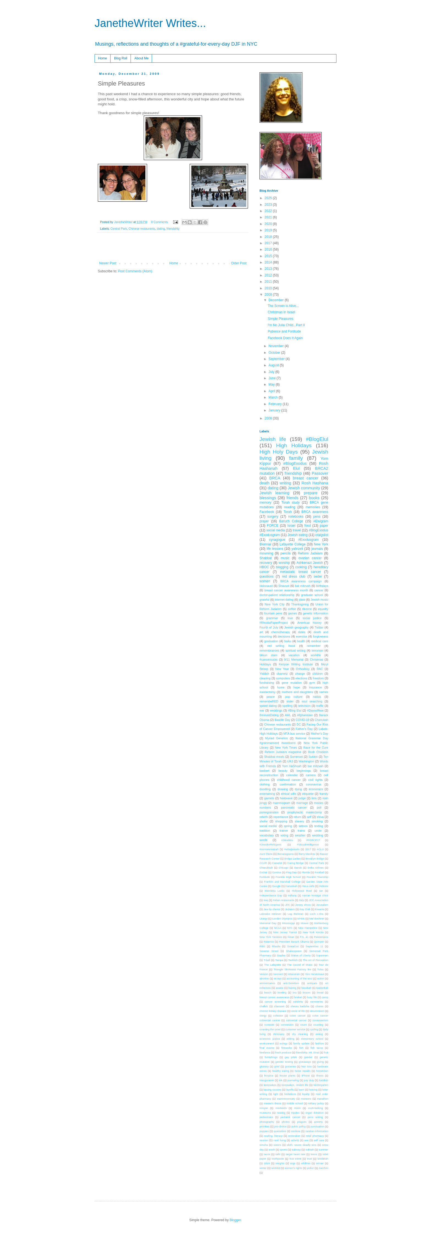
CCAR (263, 862)
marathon (322, 1098)
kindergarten (321, 1084)
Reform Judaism (310, 553)
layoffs (290, 1089)
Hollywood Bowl (302, 890)
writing (285, 483)
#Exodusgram (308, 540)
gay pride (291, 1057)
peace (271, 696)
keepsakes (270, 1084)
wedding (317, 835)
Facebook (266, 512)
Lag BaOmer (295, 913)
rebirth (263, 817)
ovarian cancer (310, 558)
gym (312, 682)
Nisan (291, 936)
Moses (304, 923)
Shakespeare (294, 950)
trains (301, 830)
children (317, 673)
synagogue (277, 540)
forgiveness (320, 636)
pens (316, 516)
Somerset (296, 756)
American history (309, 622)
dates (301, 632)
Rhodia (276, 946)
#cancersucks (268, 659)
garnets (269, 798)
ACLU (320, 849)
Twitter (319, 627)
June (273, 378)
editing (290, 1038)
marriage (302, 802)
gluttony (264, 1066)
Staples (281, 955)
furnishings (271, 1057)
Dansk (298, 867)
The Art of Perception (315, 960)
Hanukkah (291, 886)
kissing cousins (272, 1089)
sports (283, 1149)
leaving (313, 1089)
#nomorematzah (268, 849)
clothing (264, 784)
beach (267, 992)
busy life (312, 997)
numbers (265, 807)
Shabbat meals (274, 756)
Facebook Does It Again (285, 338)
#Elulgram (320, 521)
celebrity (298, 1001)
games (292, 613)
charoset (279, 1006)
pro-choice (280, 1126)
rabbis (317, 696)
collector (278, 1015)
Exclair (263, 872)
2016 (269, 249)
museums (265, 1112)
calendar (291, 775)
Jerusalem (322, 904)
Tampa (279, 960)
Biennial (265, 544)
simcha (263, 1144)
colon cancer (298, 1015)
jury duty (309, 1080)
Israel (291, 526)
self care (319, 1140)
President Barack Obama (294, 941)
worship (284, 563)
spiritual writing (295, 650)
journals (317, 549)
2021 (269, 217)
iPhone (306, 1075)
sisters (277, 1144)
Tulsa (320, 969)
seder (318, 576)
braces (307, 992)
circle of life (298, 1010)
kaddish (323, 1080)
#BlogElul (317, 439)
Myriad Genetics (276, 738)
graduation (271, 641)
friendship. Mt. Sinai (307, 1052)
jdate (302, 599)
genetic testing (284, 1061)
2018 (269, 237)
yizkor (310, 1167)
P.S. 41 (304, 936)
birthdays (322, 585)
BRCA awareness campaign (301, 581)
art (261, 632)
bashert (264, 770)
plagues (302, 1121)
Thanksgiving (300, 604)
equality (323, 609)
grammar (272, 618)
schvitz (295, 1140)
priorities (264, 1126)
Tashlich (293, 960)
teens (314, 1154)
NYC (289, 927)
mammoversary (286, 1098)
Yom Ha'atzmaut (314, 974)
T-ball (267, 960)
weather (300, 835)
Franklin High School (288, 876)
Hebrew (323, 886)
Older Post (239, 263)
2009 (269, 294)
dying (298, 789)
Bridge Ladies (292, 858)
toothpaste (278, 1158)
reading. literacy (273, 1135)
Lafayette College (293, 544)
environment (266, 1043)
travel (297, 530)
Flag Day (291, 872)
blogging (282, 567)
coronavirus (313, 784)
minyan (263, 1108)
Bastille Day (282, 719)
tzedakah (322, 1158)
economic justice (269, 1038)
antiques (312, 983)
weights (279, 1163)
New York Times (286, 747)
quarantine (280, 1131)
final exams (266, 1047)
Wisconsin (294, 974)
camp (325, 997)
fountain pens (273, 613)
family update (301, 1043)
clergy (263, 1015)
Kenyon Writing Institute (296, 664)
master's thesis (272, 1103)
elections (301, 678)
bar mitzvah (315, 766)
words (263, 840)
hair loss (306, 1066)
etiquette (307, 793)
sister (290, 701)
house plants (287, 1075)
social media (275, 530)
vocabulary (266, 835)
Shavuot (283, 585)
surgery (272, 516)
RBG (262, 946)
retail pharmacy (315, 1135)
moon (297, 1108)
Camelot (277, 862)
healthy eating (280, 1070)
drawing (283, 789)
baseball (306, 987)
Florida (306, 872)
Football (319, 872)
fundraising (266, 682)
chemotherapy (280, 632)
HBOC (264, 567)
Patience (269, 941)
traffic (320, 705)
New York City (274, 604)
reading (289, 507)
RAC (320, 669)
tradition (264, 830)
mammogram (281, 802)
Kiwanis (319, 909)
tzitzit (267, 1163)
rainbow (295, 1131)
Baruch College (291, 521)
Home (102, 58)
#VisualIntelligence (308, 844)
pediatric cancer (290, 1117)
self (309, 817)
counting (318, 1024)
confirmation (288, 784)
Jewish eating (298, 535)
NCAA (277, 927)
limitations (290, 1093)
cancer (318, 590)
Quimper (319, 941)
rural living (279, 1140)
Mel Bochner (317, 918)
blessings (267, 498)
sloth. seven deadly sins (301, 1144)
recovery (265, 563)
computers (283, 678)
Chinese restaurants (142, 228)
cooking (300, 567)
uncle (318, 830)
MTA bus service (294, 733)
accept (277, 978)
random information (316, 1131)
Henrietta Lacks (274, 890)
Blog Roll (120, 58)
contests (269, 1024)
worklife (316, 655)
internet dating (284, 599)
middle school (294, 1103)
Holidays (265, 664)
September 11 (314, 946)
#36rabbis (287, 840)
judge (302, 798)
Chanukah (321, 719)
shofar (263, 821)
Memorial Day (267, 923)
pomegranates (268, 812)
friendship (173, 228)
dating (161, 228)
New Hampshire (307, 927)
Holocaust (266, 585)
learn (301, 1089)
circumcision (317, 1010)
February (276, 404)
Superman (322, 955)
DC (299, 724)
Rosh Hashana (315, 483)
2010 (269, 288)
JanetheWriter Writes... (150, 23)
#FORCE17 (313, 840)
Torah (288, 512)
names (323, 692)
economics (316, 789)
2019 (269, 230)
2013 (269, 269)
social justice (312, 618)
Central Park (118, 228)
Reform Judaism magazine (283, 752)
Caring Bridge (295, 862)
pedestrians (266, 1117)
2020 (269, 224)
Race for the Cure (315, 747)
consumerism (320, 1020)
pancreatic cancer (294, 807)
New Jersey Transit (285, 932)
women (264, 581)
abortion (264, 978)
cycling (314, 1029)
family (296, 458)
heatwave (286, 798)
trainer (284, 830)
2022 (269, 211)
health (301, 641)
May (272, 384)
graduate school (312, 595)
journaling (293, 1080)
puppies (264, 1131)
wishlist (275, 1167)
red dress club (293, 576)
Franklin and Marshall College (282, 881)
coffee (292, 609)
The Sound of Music (300, 964)
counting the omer (270, 1029)
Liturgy (263, 918)
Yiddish (264, 673)
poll (319, 807)
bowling (282, 992)
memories (313, 507)
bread (320, 992)
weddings (276, 710)
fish (301, 1047)
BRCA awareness (314, 512)
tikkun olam (268, 655)
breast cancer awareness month (286, 590)
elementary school (312, 1038)
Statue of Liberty (301, 955)
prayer (264, 521)
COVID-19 (303, 719)
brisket (298, 997)
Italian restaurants (283, 900)
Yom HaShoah (292, 766)
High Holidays (294, 445)
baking (292, 987)
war (261, 710)
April (272, 391)
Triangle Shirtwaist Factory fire (292, 969)
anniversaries (267, 983)
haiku (287, 641)
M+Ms (301, 918)
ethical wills (288, 793)
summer (323, 1149)
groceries (290, 1066)
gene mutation (292, 682)
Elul (296, 468)
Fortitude (264, 876)
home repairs (303, 1070)
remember (314, 645)
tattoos (303, 826)
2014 (269, 262)
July (272, 372)
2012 (269, 275)
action (320, 978)
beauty (282, 770)
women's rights (293, 1167)
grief (277, 1066)
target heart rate (295, 1154)
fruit (326, 1052)
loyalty (306, 1093)
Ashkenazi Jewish (309, 563)
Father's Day (304, 729)
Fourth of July (268, 627)
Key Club (305, 909)
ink (280, 1080)
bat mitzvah (302, 585)
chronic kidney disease (272, 1010)
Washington (306, 761)
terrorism (318, 650)
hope (297, 687)
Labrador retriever (270, 913)
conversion (287, 1024)
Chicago (283, 867)
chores (320, 1006)
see (306, 1140)
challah (263, 1006)
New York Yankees (270, 936)
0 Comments (159, 222)
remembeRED (268, 701)
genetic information (315, 613)
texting (318, 826)
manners (306, 1098)
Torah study (290, 502)
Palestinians (321, 936)
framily (323, 793)
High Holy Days (278, 452)
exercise (301, 636)
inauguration (266, 1080)
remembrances (269, 650)
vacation (294, 655)
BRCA (274, 478)
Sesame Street (268, 950)
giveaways (305, 1061)
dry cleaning (300, 1034)
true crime (295, 1158)
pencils (285, 553)
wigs (292, 1163)
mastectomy (267, 692)
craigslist (321, 535)
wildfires (306, 1163)
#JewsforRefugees (270, 844)
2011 (269, 282)
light (275, 1093)
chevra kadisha (300, 1006)
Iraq (266, 900)
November (277, 346)
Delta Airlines (316, 867)
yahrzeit (297, 549)
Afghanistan (305, 715)
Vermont (278, 974)
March (274, 397)
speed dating (268, 705)
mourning (266, 553)
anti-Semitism (291, 983)
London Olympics (282, 918)
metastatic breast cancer (300, 572)
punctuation (317, 1126)
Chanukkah (266, 867)
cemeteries (316, 1001)
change (300, 673)
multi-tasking (315, 1108)
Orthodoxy (303, 669)
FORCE (272, 526)
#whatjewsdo (291, 849)
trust (309, 1158)
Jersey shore (303, 904)
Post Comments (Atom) (135, 271)
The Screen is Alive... (283, 306)
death (264, 483)
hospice (268, 1075)
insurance (315, 687)
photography (266, 1121)
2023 (269, 205)
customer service (295, 1029)
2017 (269, 243)
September (277, 359)
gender (308, 1057)
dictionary (278, 1034)
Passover (320, 473)
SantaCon (293, 946)
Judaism (290, 909)
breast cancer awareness (274, 997)
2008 (269, 418)
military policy (316, 1103)
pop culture (294, 696)
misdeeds (281, 1108)
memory (265, 502)
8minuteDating (269, 715)
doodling (265, 789)
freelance (264, 1052)
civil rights (315, 779)
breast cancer (305, 478)
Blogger (235, 1220)
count (303, 1024)
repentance (280, 817)
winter (263, 1167)
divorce (307, 609)
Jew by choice (272, 909)
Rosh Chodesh (318, 752)
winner (320, 1163)
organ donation (314, 1112)
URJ (290, 761)
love (290, 618)
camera (311, 775)
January (275, 410)
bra (295, 992)
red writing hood (281, 645)
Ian (321, 890)
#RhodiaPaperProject (273, 622)
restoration (294, 1135)
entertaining (267, 793)
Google (276, 886)
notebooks (295, 516)
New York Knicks (313, 932)
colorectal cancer (296, 1020)
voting (284, 835)
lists (314, 798)
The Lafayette (272, 964)
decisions (284, 636)
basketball (322, 987)
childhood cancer (288, 779)
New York (321, 544)
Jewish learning (274, 493)
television (304, 705)
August (274, 365)
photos (286, 1121)
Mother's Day (319, 733)
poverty (318, 1121)
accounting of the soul (299, 978)
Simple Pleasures (280, 319)
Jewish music (319, 599)
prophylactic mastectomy (305, 812)
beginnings (304, 770)
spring (288, 826)
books (314, 498)
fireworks (286, 1047)
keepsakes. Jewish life (294, 1084)
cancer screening (275, 1001)
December (277, 300)
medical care (319, 641)
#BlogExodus (295, 463)
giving (320, 1061)
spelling (287, 705)
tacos (267, 1154)
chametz (282, 673)
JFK (287, 904)
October (275, 353)
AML (288, 715)
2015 (269, 256)
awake (279, 987)
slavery (299, 821)
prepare (310, 493)
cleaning (264, 678)
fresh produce (283, 1052)
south (272, 1149)
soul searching (312, 701)
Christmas (316, 659)
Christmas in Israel (281, 312)
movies (318, 802)
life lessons (275, 549)
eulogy (284, 1043)
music (285, 558)
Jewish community (304, 488)
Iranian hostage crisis (315, 895)
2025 (269, 198)
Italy (301, 900)
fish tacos (317, 1047)
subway (296, 1149)
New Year (282, 669)
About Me (141, 58)
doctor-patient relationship (276, 595)
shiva (320, 817)
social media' (268, 826)
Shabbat (265, 558)
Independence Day (270, 895)
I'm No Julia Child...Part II (286, 325)
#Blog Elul (295, 710)
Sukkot (313, 756)
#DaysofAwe (315, 710)
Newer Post (107, 263)
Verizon (263, 974)
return (297, 817)
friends (292, 498)
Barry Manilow (307, 853)
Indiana (292, 895)
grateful (264, 599)
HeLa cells (308, 886)
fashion (319, 1043)
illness (320, 1075)
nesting (281, 1112)
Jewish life (272, 439)
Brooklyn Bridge (314, 858)
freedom (318, 678)
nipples (295, 1112)
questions (266, 576)
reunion (263, 1140)
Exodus (276, 872)
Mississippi (288, 923)
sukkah (309, 1149)
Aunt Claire (266, 853)
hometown (322, 1070)
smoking (317, 821)
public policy (298, 1126)
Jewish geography (296, 627)
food (307, 526)
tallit (278, 1154)
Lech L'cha (316, 913)
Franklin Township (317, 876)
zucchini (323, 1167)
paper (324, 526)
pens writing (315, 1117)
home (280, 687)
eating (319, 1034)
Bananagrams (285, 853)
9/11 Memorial (293, 659)
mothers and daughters (297, 692)
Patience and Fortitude (284, 331)
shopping (281, 821)
